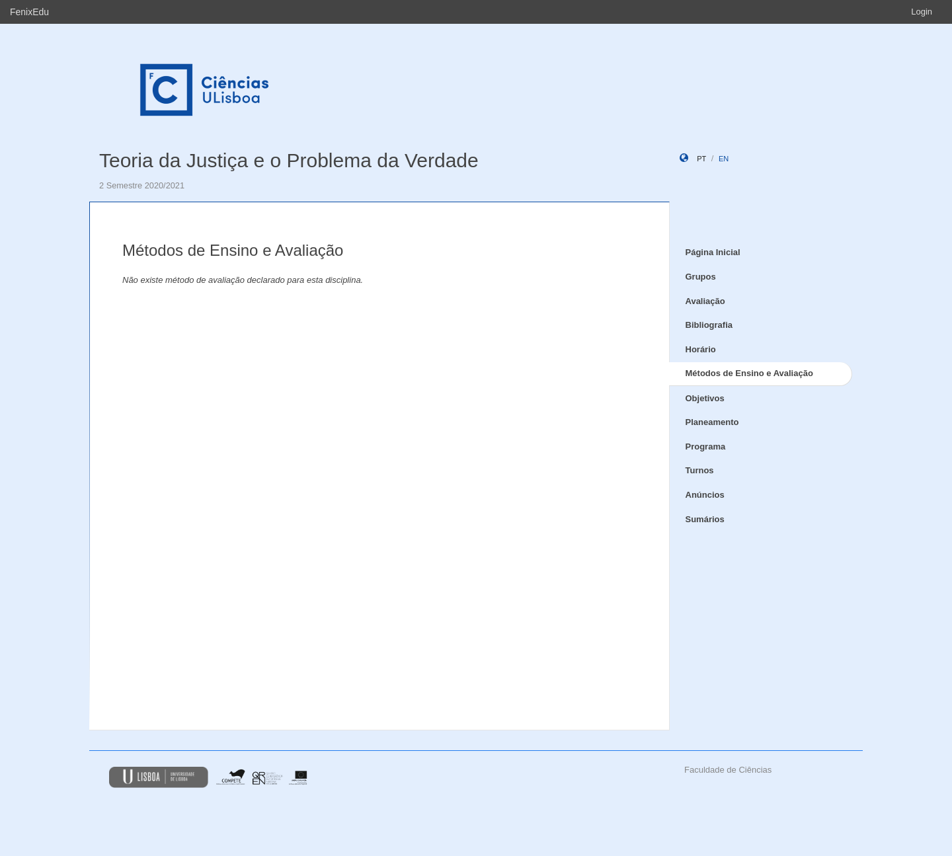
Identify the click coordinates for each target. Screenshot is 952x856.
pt (701, 159)
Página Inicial (713, 252)
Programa (706, 446)
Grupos (701, 277)
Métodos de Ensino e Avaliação (749, 373)
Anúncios (705, 495)
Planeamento (712, 422)
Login (921, 12)
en (724, 159)
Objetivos (705, 398)
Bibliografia (709, 325)
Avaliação (705, 301)
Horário (701, 349)
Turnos (700, 470)
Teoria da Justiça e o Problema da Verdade (289, 160)
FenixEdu (29, 12)
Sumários (705, 519)
